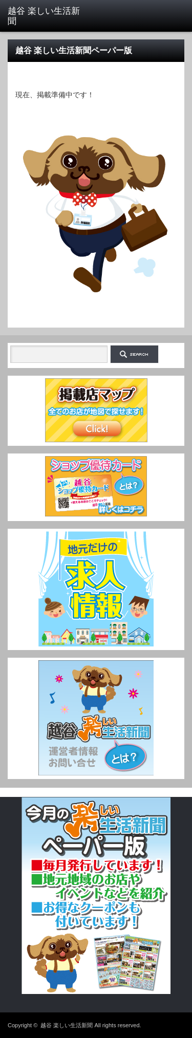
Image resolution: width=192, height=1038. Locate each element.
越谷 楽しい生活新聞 (66, 1025)
